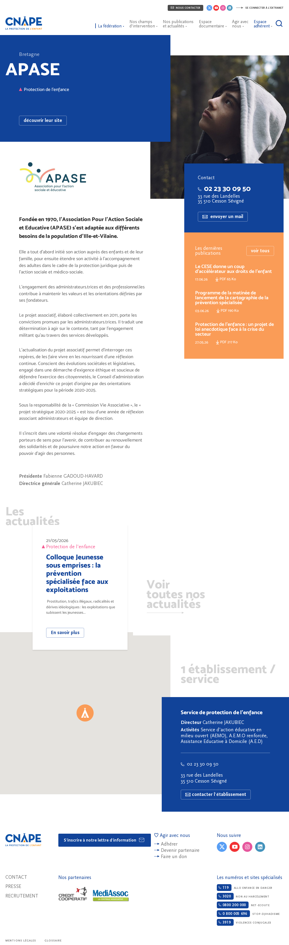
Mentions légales (20, 940)
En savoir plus (65, 632)
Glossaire (53, 940)
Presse (13, 886)
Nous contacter (185, 8)
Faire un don (174, 856)
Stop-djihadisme (248, 913)
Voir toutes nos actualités (176, 595)
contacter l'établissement (215, 794)
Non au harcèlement (243, 896)
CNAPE (25, 20)
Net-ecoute (243, 905)
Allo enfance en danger (244, 887)
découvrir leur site (43, 120)
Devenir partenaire (180, 850)
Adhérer (169, 844)
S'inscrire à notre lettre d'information (104, 840)
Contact (16, 877)
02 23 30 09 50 (224, 188)
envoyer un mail (222, 216)
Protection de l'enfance (44, 89)
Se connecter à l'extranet (260, 8)
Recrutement (21, 896)
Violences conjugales (244, 922)
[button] (85, 713)
